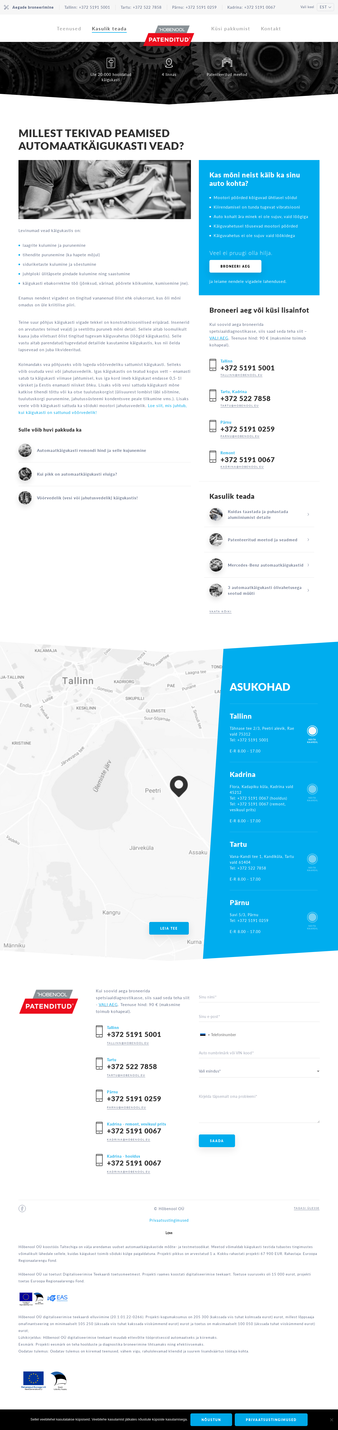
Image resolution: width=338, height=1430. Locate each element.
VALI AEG (218, 338)
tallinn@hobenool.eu (241, 374)
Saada (217, 1141)
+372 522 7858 (147, 7)
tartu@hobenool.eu (239, 405)
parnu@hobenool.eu (240, 436)
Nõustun (211, 1420)
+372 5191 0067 (259, 7)
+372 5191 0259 (201, 7)
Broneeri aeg (235, 266)
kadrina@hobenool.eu (242, 466)
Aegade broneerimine (29, 7)
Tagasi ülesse (307, 1208)
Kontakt (271, 28)
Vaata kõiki (220, 611)
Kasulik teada (109, 28)
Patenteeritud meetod (227, 67)
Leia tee (169, 928)
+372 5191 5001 (94, 7)
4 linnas (169, 67)
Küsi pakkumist (230, 28)
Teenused (69, 28)
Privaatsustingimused (169, 1220)
